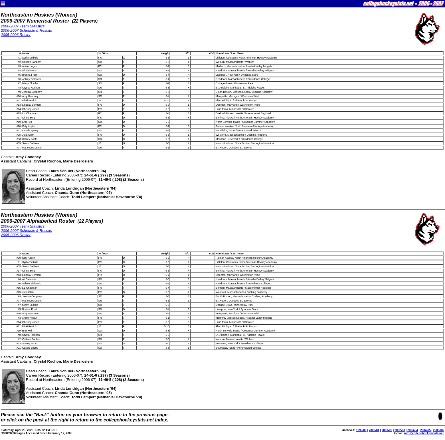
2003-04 (412, 430)
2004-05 (425, 430)
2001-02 (387, 430)
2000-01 (374, 430)
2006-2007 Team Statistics (22, 26)
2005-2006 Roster (16, 35)
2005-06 (438, 430)
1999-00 (361, 430)
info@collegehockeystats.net (424, 433)
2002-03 (400, 430)
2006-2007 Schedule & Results (26, 30)
